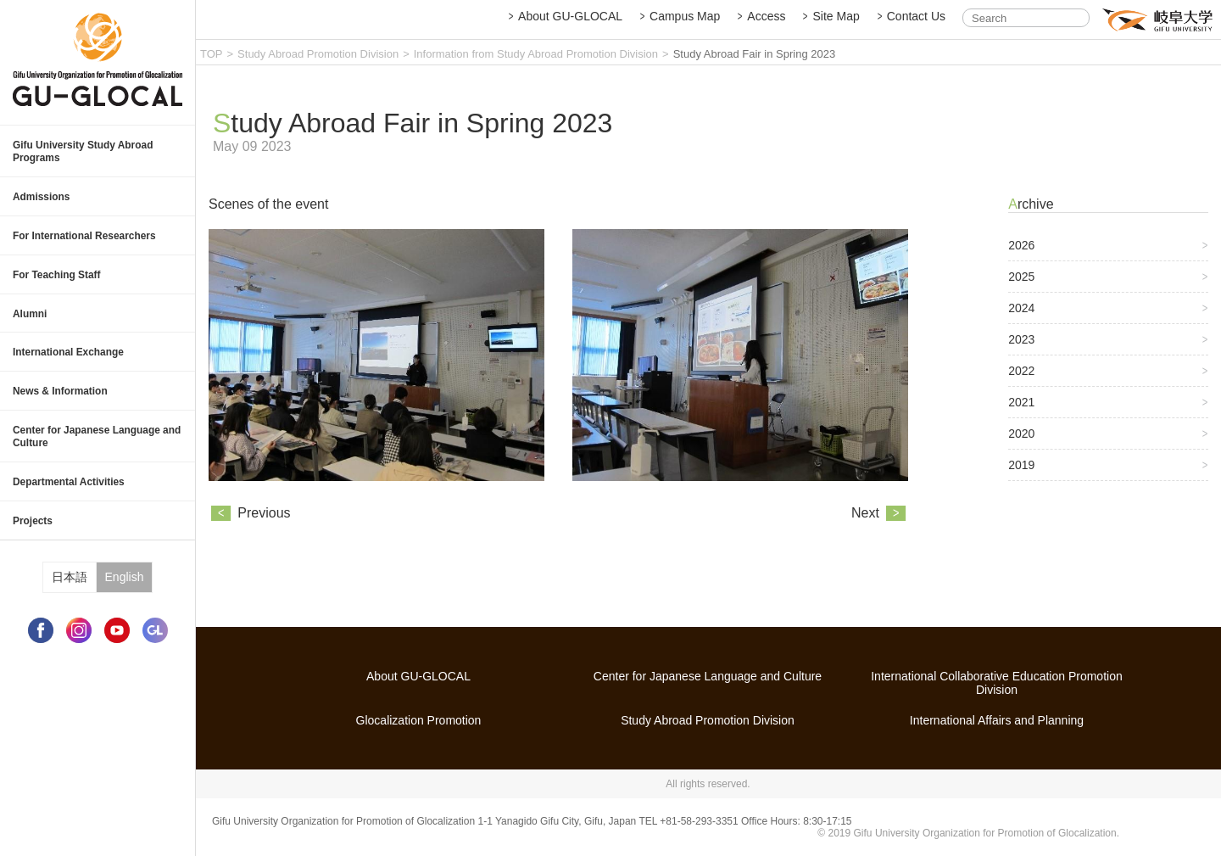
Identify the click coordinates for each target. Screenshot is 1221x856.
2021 (1021, 413)
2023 (1021, 350)
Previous (263, 526)
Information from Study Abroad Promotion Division (536, 54)
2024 (1021, 319)
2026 (1021, 256)
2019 (1021, 476)
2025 (1021, 287)
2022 (1021, 382)
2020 (1021, 444)
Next (865, 526)
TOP (211, 54)
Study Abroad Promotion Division (318, 54)
